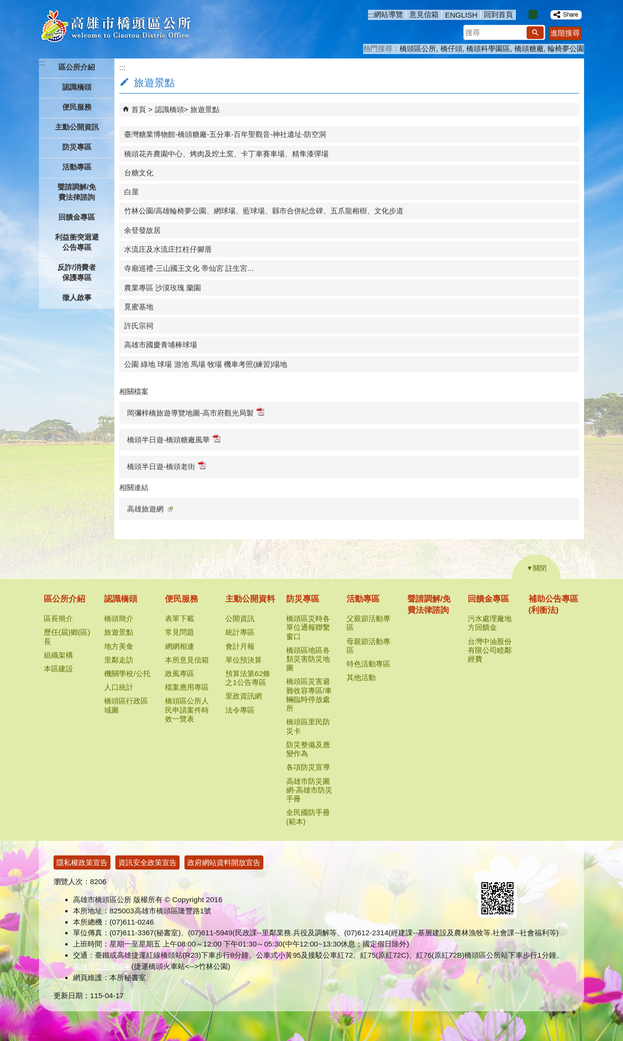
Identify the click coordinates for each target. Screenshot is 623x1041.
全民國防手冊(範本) (308, 816)
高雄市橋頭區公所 (115, 27)
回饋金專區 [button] (76, 217)
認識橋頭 (169, 109)
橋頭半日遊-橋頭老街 (166, 466)
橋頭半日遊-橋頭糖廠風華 (173, 439)
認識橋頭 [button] (77, 87)
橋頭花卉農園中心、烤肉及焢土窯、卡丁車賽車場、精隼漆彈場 (226, 154)
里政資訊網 (243, 696)
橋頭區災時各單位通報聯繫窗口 (308, 627)
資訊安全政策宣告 (147, 862)
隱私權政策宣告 (82, 862)
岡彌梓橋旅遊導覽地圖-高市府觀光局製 (195, 412)
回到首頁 (498, 14)
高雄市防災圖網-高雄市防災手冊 (309, 790)
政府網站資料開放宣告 (223, 862)
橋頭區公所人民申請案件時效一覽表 (187, 709)
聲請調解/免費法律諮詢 (76, 192)
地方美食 (118, 646)
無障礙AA (536, 867)
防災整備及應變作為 (308, 748)
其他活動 (361, 677)
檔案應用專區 (187, 687)
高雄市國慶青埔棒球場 (160, 345)
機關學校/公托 (127, 673)
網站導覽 (388, 14)
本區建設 (58, 668)
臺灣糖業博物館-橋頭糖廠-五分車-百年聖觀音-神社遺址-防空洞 (225, 134)
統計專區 (240, 632)
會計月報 (240, 646)
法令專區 (240, 710)
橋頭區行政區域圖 (126, 705)
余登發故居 (142, 230)
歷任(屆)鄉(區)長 (67, 636)
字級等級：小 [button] (523, 14)
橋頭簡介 (118, 618)
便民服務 (181, 599)
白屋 (131, 192)
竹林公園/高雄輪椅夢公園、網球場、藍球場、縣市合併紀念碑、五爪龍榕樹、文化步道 (263, 211)
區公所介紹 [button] (76, 67)
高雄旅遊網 (150, 509)
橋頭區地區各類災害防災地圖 (308, 659)
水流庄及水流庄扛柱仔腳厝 (168, 249)
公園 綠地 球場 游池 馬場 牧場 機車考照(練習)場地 (205, 364)
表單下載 (179, 618)
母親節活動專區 (368, 645)
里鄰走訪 (118, 660)
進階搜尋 (565, 33)
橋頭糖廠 (529, 48)
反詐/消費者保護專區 (76, 272)
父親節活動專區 (368, 622)
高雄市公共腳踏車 (102, 966)
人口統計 (118, 687)
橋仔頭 (451, 48)
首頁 (138, 109)
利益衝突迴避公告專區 (77, 242)
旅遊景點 (205, 109)
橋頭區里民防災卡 (308, 726)
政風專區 (179, 673)
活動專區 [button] (77, 167)
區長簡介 (58, 618)
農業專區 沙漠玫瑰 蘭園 (162, 288)
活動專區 (363, 599)
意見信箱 (424, 14)
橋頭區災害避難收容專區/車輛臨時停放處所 (309, 694)
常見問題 (179, 632)
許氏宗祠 (138, 326)
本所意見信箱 (187, 660)
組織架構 (58, 655)
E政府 (488, 866)
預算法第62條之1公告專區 (247, 677)
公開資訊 (240, 618)
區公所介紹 (64, 599)
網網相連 (179, 646)
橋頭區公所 (418, 48)
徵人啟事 (77, 297)
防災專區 (302, 599)
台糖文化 (138, 173)
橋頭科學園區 (488, 48)
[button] (535, 32)
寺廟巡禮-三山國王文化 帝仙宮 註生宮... (189, 268)
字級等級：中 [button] (533, 14)
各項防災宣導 (308, 767)
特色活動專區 (368, 664)
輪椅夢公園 (566, 48)
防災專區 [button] (77, 147)
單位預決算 (243, 660)
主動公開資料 (250, 599)
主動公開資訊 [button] (77, 127)
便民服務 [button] (77, 107)
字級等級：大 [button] (543, 14)
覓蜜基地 (138, 307)
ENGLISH (461, 15)
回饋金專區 (488, 599)
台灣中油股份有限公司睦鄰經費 (490, 650)
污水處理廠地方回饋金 (490, 622)
